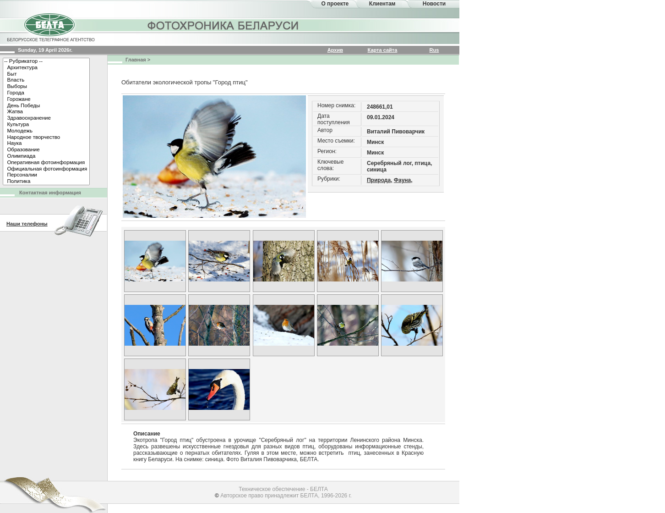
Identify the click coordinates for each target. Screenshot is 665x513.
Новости (434, 3)
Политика (46, 181)
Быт (46, 74)
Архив (335, 50)
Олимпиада (46, 156)
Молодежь (46, 131)
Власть (46, 80)
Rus (434, 50)
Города (46, 93)
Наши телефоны (27, 223)
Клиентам (382, 3)
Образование (46, 150)
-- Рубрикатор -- (46, 61)
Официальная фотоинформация (46, 169)
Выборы (46, 86)
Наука (46, 143)
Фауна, (403, 180)
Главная (135, 59)
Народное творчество (46, 137)
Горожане (46, 99)
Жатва (46, 112)
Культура (46, 124)
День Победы (46, 106)
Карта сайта (383, 50)
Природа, (379, 180)
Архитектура (46, 68)
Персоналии (46, 175)
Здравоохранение (46, 118)
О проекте (335, 3)
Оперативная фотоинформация (46, 163)
